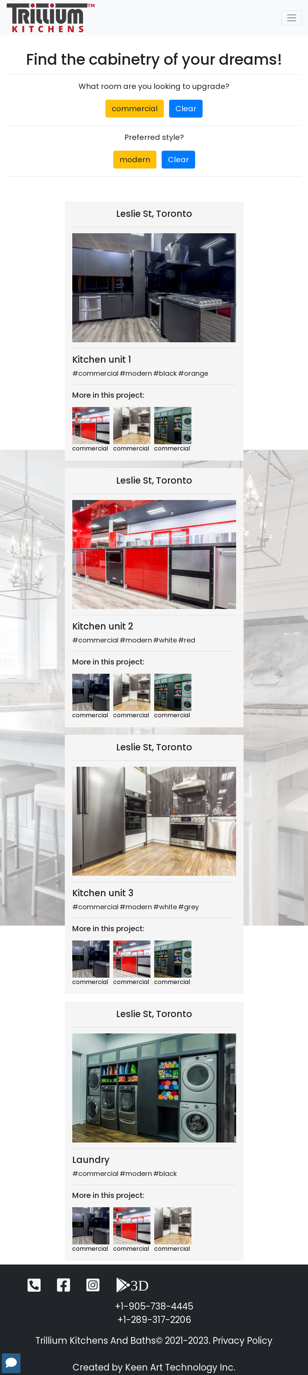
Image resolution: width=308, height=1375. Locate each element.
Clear (185, 108)
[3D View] (132, 1288)
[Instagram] (93, 1288)
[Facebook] (63, 1288)
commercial (135, 108)
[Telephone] (34, 1288)
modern (135, 159)
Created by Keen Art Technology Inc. (154, 1367)
